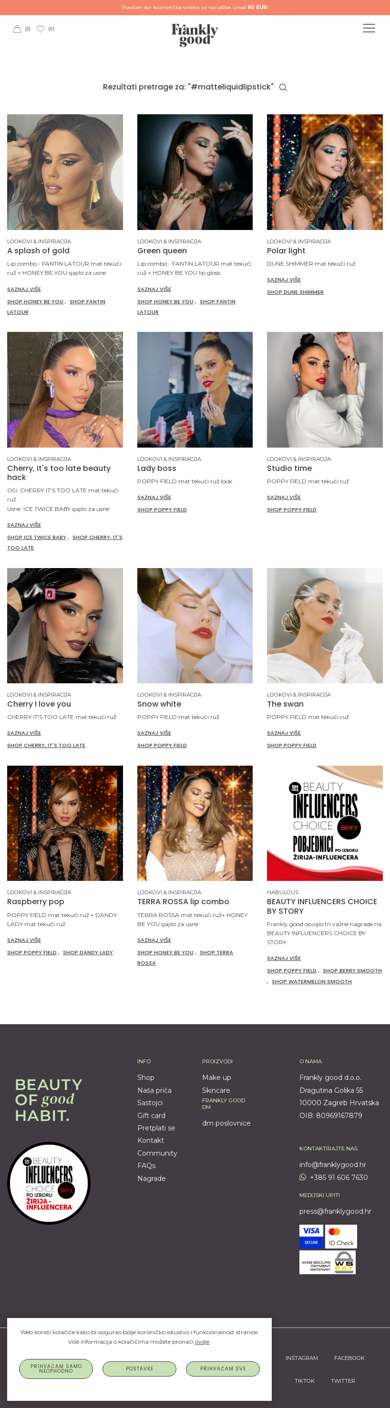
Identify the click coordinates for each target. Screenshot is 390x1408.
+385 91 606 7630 (333, 1177)
